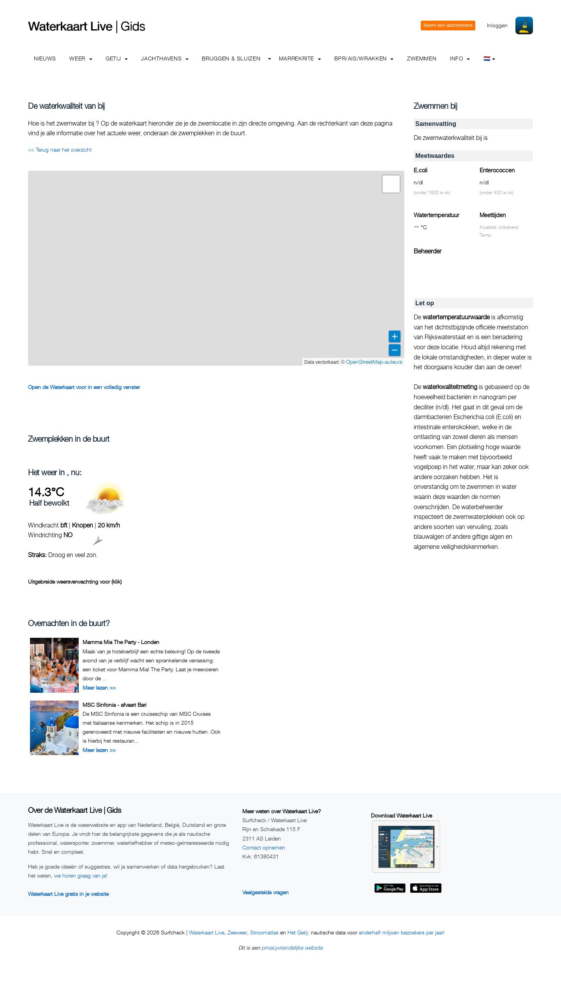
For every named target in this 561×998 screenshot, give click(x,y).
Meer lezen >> (99, 687)
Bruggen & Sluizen (231, 58)
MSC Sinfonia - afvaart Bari (114, 704)
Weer (80, 58)
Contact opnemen (263, 847)
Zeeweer (237, 932)
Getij (117, 58)
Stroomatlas (264, 932)
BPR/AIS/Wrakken (363, 58)
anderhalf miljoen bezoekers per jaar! (402, 932)
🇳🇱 (489, 58)
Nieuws (45, 58)
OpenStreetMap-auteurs (374, 361)
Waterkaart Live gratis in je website (68, 893)
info (460, 58)
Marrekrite (300, 58)
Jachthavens (165, 58)
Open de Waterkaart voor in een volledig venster (84, 387)
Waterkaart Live (206, 932)
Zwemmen (421, 58)
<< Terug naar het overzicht (60, 149)
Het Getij (298, 932)
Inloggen (497, 25)
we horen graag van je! (80, 875)
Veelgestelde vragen (265, 892)
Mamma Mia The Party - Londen (121, 642)
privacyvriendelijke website (292, 947)
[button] (391, 184)
